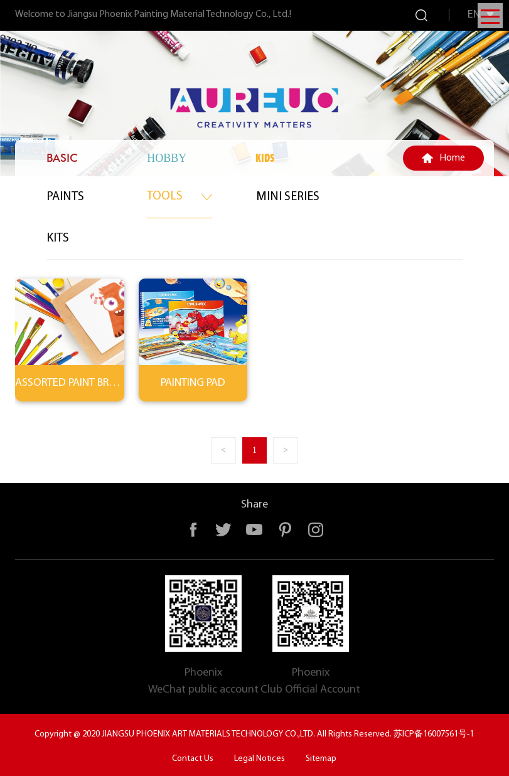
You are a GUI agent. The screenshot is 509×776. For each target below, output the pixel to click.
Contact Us (192, 758)
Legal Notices (259, 758)
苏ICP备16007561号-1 (434, 734)
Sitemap (321, 758)
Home (452, 158)
